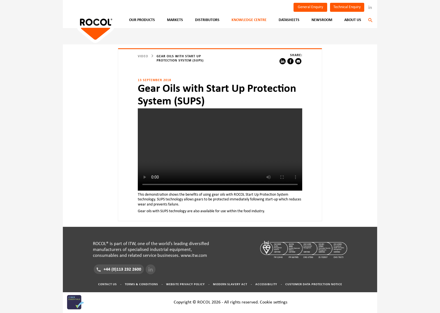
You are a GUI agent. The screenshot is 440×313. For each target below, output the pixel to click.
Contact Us (107, 284)
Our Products (142, 20)
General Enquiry (310, 7)
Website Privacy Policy (185, 284)
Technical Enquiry (347, 7)
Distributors (207, 20)
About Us (352, 20)
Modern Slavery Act (230, 284)
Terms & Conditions (141, 284)
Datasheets (289, 20)
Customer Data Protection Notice (313, 284)
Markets (175, 20)
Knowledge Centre (249, 20)
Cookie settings (273, 302)
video (143, 56)
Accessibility (266, 284)
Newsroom (321, 20)
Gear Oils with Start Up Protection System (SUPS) (180, 58)
